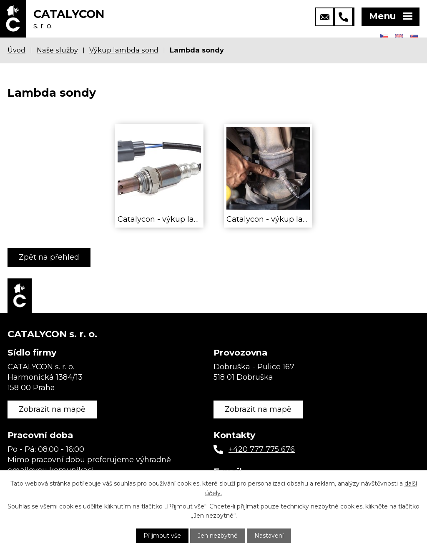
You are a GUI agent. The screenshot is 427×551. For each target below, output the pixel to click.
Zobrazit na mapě (52, 409)
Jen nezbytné (218, 535)
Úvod (16, 50)
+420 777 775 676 (262, 449)
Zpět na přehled (49, 257)
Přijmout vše (162, 535)
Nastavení (269, 535)
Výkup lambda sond (123, 50)
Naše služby (57, 50)
